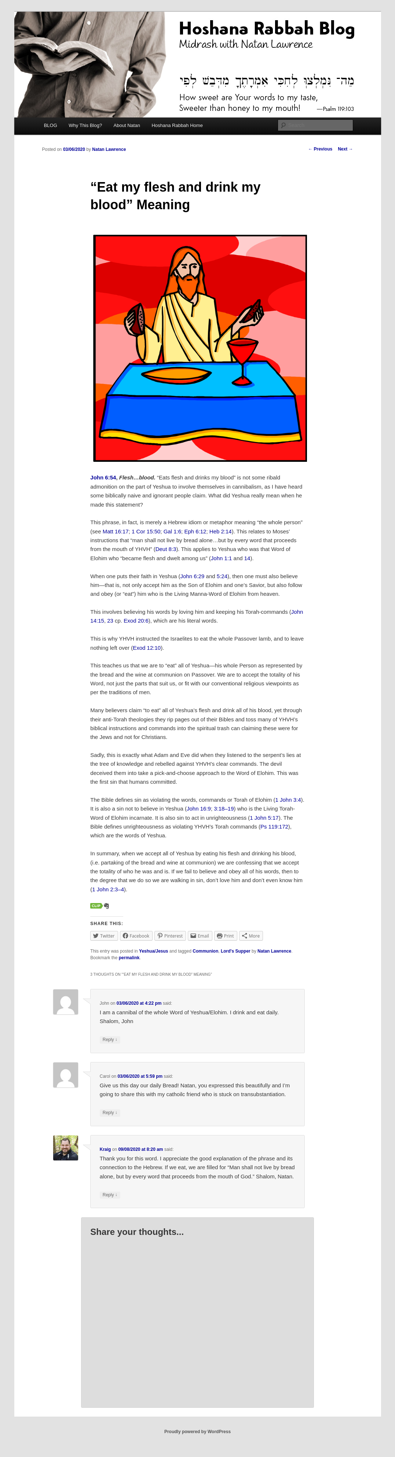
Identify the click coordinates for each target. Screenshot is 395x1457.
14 (247, 558)
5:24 (222, 576)
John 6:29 (192, 576)
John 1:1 (221, 558)
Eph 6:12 (195, 531)
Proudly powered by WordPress (197, 1431)
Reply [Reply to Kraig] (110, 1195)
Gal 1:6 (172, 531)
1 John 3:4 (288, 800)
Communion (205, 951)
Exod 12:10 (147, 648)
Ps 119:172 (274, 826)
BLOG (50, 125)
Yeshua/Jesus (153, 951)
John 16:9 (199, 808)
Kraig (105, 1149)
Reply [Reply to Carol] (110, 1112)
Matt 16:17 (116, 531)
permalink (129, 957)
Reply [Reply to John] (110, 1039)
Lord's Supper (235, 951)
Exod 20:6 (136, 620)
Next (345, 149)
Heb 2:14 (220, 531)
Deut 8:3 (166, 549)
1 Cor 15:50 (146, 531)
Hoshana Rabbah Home (176, 125)
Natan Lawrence (109, 149)
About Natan (127, 125)
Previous (320, 149)
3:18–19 (224, 808)
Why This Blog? (85, 125)
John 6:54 (103, 477)
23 (110, 620)
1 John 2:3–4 (108, 889)
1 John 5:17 (264, 818)
